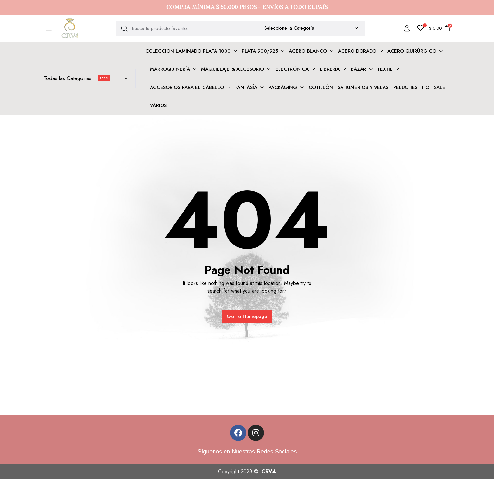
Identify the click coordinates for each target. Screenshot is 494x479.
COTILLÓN (321, 87)
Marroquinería (170, 69)
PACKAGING (283, 87)
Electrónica (292, 69)
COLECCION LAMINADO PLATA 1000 (188, 51)
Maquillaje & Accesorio (232, 69)
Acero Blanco (308, 51)
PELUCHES (405, 87)
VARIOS (158, 105)
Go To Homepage (247, 316)
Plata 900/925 (260, 51)
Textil (385, 69)
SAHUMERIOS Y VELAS (363, 87)
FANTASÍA (246, 87)
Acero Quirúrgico (411, 51)
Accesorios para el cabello (187, 87)
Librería (330, 69)
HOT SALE (433, 87)
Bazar (358, 69)
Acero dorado (357, 51)
